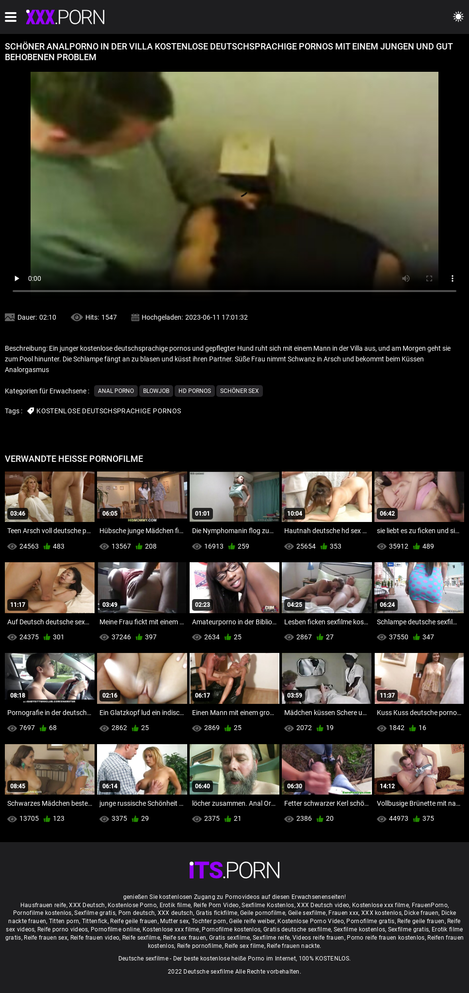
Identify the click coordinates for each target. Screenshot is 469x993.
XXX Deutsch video (323, 905)
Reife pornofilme (199, 946)
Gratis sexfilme (229, 937)
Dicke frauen (421, 913)
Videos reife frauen (318, 937)
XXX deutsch (175, 913)
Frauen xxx (343, 913)
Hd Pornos (194, 391)
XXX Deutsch (87, 905)
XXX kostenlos (381, 913)
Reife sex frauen (185, 937)
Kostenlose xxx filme (380, 905)
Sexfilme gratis (94, 913)
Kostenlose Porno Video (310, 921)
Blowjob (156, 391)
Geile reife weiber (252, 921)
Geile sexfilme (307, 913)
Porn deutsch (136, 913)
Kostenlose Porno (132, 905)
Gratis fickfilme (217, 913)
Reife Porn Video (216, 905)
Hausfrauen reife (43, 905)
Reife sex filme (244, 946)
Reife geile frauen (133, 921)
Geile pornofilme (262, 913)
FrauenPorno (430, 905)
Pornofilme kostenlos (42, 913)
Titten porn (64, 921)
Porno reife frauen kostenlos (385, 937)
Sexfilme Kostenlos (268, 905)
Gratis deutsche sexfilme (297, 929)
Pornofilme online (115, 929)
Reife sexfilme (141, 937)
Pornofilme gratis (370, 921)
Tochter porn (209, 921)
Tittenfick (95, 921)
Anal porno (116, 391)
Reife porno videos (62, 929)
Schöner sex (239, 391)
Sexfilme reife (271, 937)
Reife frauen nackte (293, 946)
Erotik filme (175, 905)
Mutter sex (174, 921)
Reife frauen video (94, 937)
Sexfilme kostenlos (359, 929)
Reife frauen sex (45, 937)
